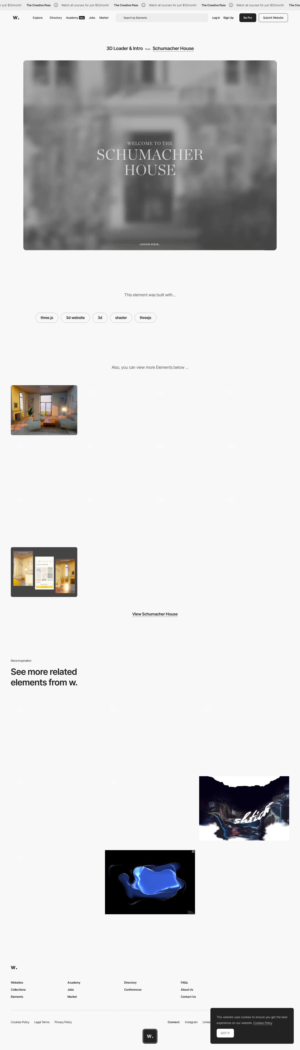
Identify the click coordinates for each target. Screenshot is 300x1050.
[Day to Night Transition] (185, 464)
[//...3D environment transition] (44, 464)
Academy (75, 17)
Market (104, 17)
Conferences (132, 989)
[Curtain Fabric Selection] (114, 518)
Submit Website (273, 17)
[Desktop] (44, 410)
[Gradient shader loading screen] (56, 736)
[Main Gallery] (150, 736)
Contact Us (188, 996)
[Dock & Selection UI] (114, 410)
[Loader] (244, 736)
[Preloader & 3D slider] (56, 801)
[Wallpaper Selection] (256, 518)
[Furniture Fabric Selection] (44, 518)
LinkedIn (208, 1022)
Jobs (92, 17)
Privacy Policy (63, 1022)
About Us (187, 989)
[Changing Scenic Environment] (256, 464)
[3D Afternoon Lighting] (185, 410)
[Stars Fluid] (150, 882)
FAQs (184, 982)
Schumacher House (173, 48)
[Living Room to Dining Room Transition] (114, 464)
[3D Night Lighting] (256, 410)
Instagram (191, 1022)
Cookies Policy (20, 1022)
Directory (56, 17)
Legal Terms (42, 1022)
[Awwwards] (16, 17)
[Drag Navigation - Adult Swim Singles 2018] (56, 882)
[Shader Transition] (244, 808)
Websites (17, 982)
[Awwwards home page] (150, 1036)
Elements (17, 996)
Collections (18, 989)
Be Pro (248, 17)
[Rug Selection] (185, 518)
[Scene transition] (150, 810)
